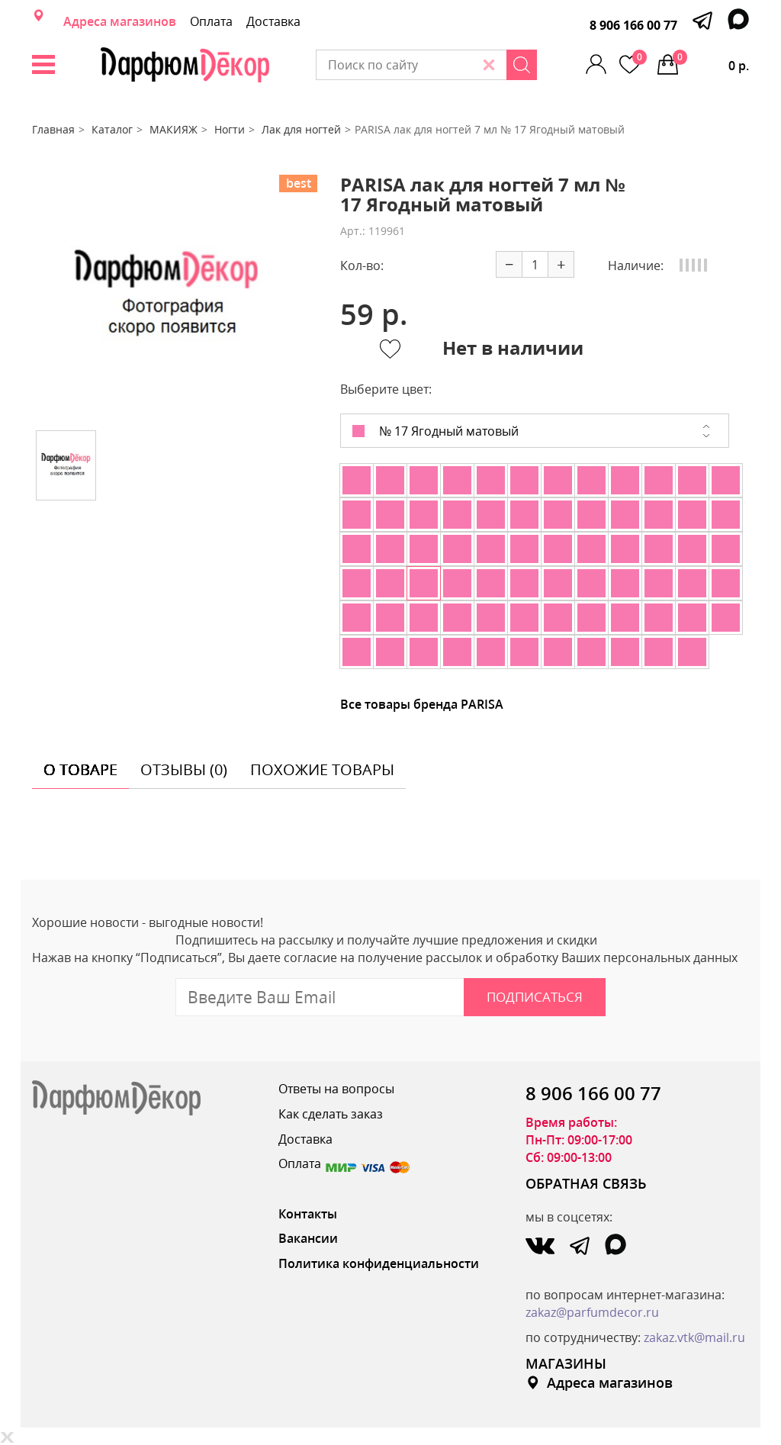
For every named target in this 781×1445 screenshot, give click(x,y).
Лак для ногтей (301, 129)
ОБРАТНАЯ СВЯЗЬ (586, 1183)
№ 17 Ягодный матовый (435, 431)
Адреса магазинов (119, 21)
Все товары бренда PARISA (421, 704)
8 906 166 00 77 (633, 25)
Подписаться (535, 997)
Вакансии (308, 1238)
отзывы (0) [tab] (183, 769)
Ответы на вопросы (336, 1088)
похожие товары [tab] (322, 769)
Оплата (211, 21)
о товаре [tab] (80, 769)
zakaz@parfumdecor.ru (592, 1312)
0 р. (711, 62)
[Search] (521, 65)
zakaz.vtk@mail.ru (694, 1337)
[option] (167, 296)
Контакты (307, 1213)
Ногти (229, 129)
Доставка (273, 21)
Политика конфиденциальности (378, 1263)
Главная (53, 129)
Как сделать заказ (330, 1113)
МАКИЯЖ (173, 129)
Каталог (112, 129)
